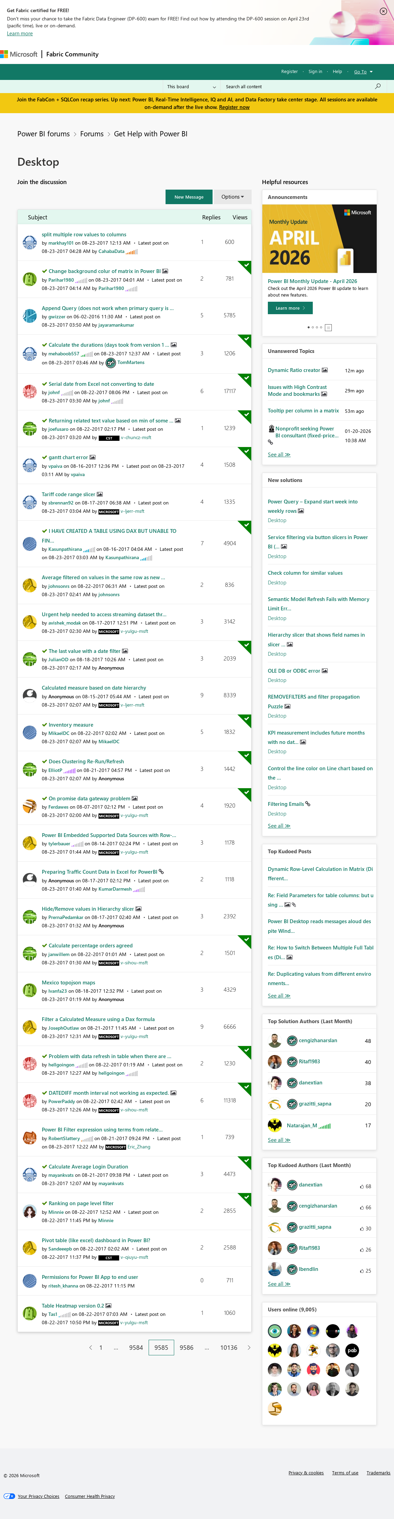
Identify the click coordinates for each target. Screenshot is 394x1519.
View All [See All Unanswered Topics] (279, 454)
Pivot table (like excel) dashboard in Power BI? (96, 1240)
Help (337, 71)
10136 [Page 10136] (228, 1347)
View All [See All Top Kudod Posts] (279, 996)
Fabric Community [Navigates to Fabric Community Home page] (72, 54)
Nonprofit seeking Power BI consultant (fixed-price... (307, 432)
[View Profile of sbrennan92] (61, 502)
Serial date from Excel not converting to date (101, 383)
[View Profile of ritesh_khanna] (63, 1285)
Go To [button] (360, 71)
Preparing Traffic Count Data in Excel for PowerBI (100, 871)
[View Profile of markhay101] (61, 242)
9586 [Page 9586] (187, 1347)
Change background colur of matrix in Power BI (105, 270)
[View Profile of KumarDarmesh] (115, 888)
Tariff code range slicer (69, 494)
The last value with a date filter (85, 650)
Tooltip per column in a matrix (303, 410)
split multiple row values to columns (84, 234)
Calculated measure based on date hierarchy (94, 687)
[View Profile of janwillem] (58, 954)
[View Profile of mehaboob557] (63, 353)
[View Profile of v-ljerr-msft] (132, 511)
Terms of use (345, 1472)
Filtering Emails (286, 803)
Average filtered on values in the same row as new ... (103, 577)
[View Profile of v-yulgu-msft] (134, 631)
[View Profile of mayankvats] (61, 1175)
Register (289, 71)
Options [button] (231, 196)
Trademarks (379, 1472)
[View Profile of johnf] (54, 392)
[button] (189, 197)
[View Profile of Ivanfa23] (57, 991)
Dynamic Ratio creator (295, 369)
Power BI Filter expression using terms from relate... (102, 1129)
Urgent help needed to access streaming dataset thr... (104, 614)
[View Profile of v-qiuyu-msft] (134, 1257)
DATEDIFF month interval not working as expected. (109, 1092)
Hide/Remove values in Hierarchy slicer (88, 908)
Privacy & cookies (306, 1472)
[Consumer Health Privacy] (90, 1496)
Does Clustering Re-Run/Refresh (86, 761)
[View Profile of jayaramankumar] (116, 324)
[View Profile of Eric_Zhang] (139, 1146)
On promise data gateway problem (90, 798)
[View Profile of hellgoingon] (61, 1064)
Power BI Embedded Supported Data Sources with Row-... (109, 834)
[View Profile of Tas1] (52, 1314)
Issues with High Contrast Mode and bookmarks (297, 390)
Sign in (315, 71)
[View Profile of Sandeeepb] (60, 1248)
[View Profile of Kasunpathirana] (65, 549)
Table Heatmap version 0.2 (73, 1305)
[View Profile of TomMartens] (131, 362)
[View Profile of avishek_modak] (64, 622)
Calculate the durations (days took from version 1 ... (110, 344)
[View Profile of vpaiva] (55, 466)
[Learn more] (290, 308)
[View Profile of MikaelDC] (58, 733)
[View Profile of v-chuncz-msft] (136, 437)
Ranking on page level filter (81, 1203)
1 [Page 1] (101, 1347)
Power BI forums (43, 133)
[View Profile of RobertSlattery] (64, 1138)
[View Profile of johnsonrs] (58, 586)
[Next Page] (247, 1347)
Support (290, 54)
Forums (114, 54)
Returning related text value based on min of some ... (112, 420)
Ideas (173, 54)
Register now (234, 106)
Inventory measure (71, 724)
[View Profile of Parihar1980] (61, 279)
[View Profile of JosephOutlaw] (63, 1028)
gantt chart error (69, 457)
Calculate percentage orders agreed (91, 945)
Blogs (234, 54)
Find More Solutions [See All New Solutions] (279, 826)
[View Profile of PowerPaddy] (61, 1101)
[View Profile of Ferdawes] (58, 806)
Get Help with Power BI (151, 133)
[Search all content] (303, 86)
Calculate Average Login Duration (88, 1166)
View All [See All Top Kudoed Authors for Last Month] (279, 1284)
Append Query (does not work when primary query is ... (108, 307)
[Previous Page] (88, 1347)
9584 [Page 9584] (136, 1347)
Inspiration (144, 54)
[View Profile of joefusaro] (58, 429)
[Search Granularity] (191, 86)
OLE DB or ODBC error (295, 670)
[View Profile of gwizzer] (56, 316)
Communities (204, 54)
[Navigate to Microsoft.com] (18, 54)
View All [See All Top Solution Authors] (279, 1140)
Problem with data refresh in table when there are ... (110, 1056)
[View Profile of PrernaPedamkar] (65, 917)
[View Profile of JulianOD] (58, 659)
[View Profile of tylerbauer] (59, 843)
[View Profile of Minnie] (56, 1212)
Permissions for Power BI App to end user (90, 1276)
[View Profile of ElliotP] (55, 770)
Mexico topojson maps (68, 982)
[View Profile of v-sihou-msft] (134, 962)
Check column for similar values (305, 572)
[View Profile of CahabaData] (111, 251)
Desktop (277, 520)
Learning (261, 54)
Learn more (20, 33)
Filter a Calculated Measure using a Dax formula (98, 1019)
